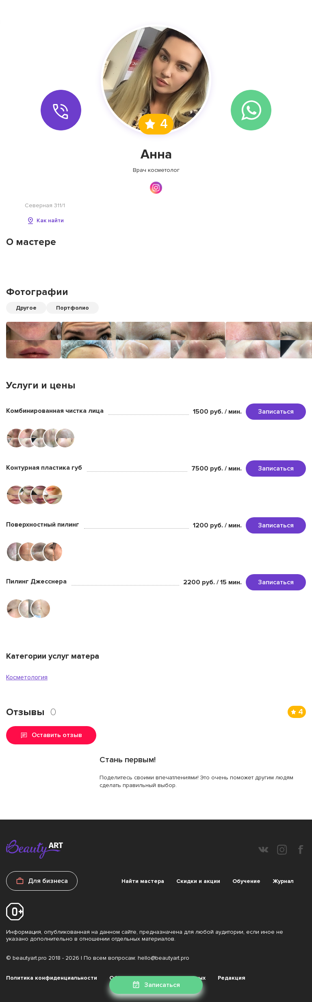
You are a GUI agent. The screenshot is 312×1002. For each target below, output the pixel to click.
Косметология (27, 677)
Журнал (283, 881)
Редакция (231, 977)
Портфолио (72, 307)
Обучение (246, 881)
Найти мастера (142, 881)
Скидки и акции (198, 881)
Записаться (276, 412)
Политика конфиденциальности (51, 977)
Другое (26, 307)
